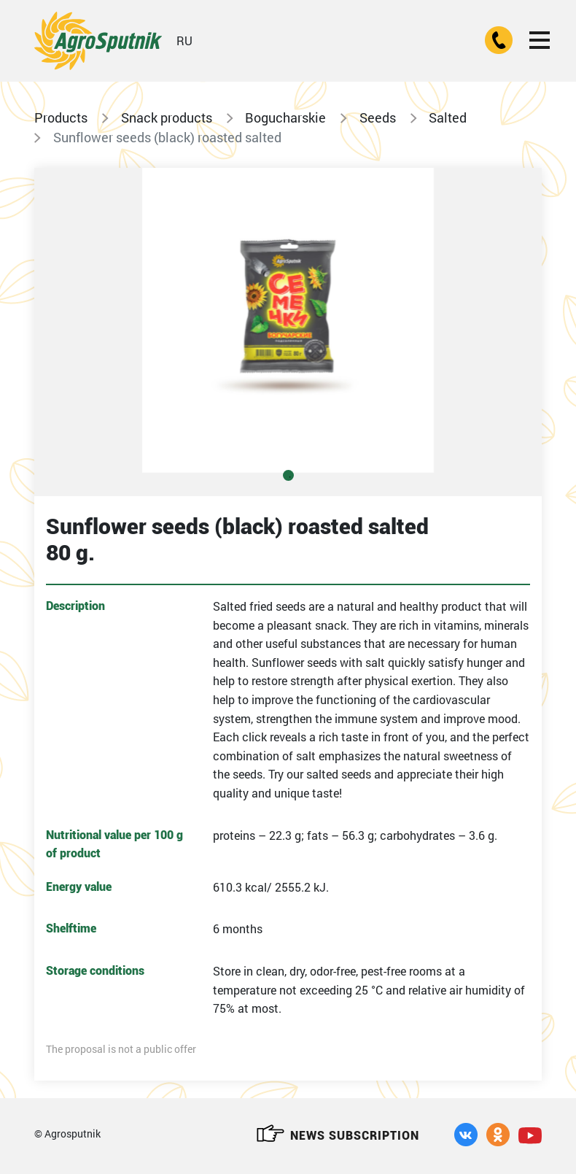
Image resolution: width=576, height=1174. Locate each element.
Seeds (377, 117)
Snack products (166, 117)
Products (60, 117)
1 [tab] (288, 475)
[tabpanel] (288, 320)
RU (184, 40)
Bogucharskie (285, 117)
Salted (448, 117)
